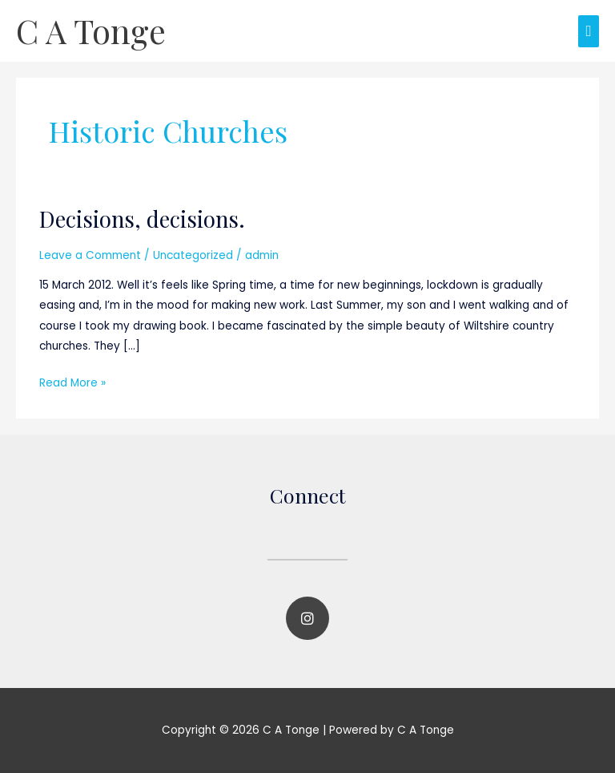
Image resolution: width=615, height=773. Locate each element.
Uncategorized (193, 255)
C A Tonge (91, 30)
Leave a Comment (90, 255)
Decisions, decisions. (142, 218)
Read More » (72, 382)
